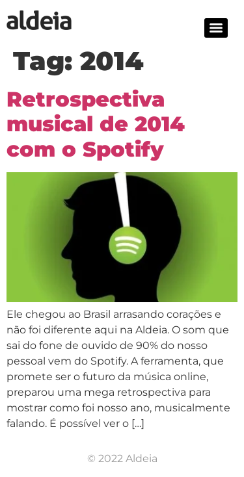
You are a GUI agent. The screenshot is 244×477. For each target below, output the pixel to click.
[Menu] (216, 28)
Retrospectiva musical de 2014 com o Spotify (96, 124)
